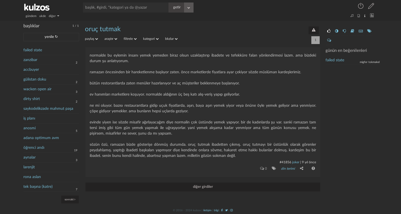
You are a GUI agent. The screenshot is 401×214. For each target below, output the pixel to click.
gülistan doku (34, 79)
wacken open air (37, 89)
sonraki (70, 199)
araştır (110, 38)
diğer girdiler (203, 187)
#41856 (285, 162)
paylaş (91, 38)
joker (295, 162)
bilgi (216, 210)
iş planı (29, 118)
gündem (31, 16)
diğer (54, 16)
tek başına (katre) (38, 187)
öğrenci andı (33, 148)
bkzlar (171, 38)
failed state (32, 50)
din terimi (288, 168)
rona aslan (32, 177)
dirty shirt (31, 99)
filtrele (130, 38)
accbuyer (31, 70)
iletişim (207, 210)
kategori (151, 38)
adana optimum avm (41, 138)
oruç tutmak (103, 29)
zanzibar (30, 60)
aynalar (29, 157)
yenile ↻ (51, 37)
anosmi (29, 128)
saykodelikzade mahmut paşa (48, 109)
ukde (42, 16)
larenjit (29, 167)
